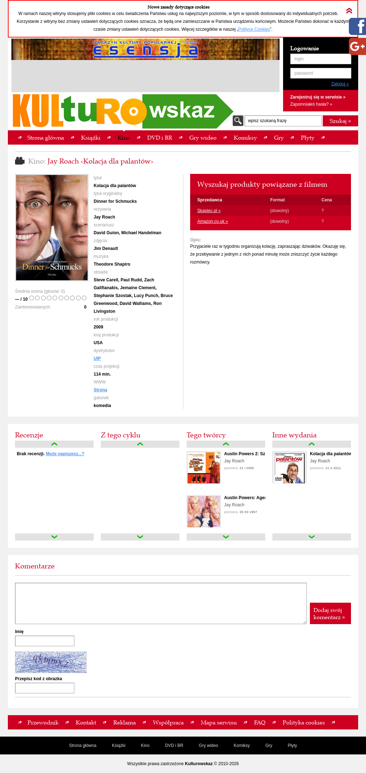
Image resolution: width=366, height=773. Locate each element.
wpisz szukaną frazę (267, 120)
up (54, 444)
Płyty (292, 745)
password (304, 73)
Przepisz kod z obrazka (38, 678)
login (299, 58)
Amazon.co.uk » (212, 221)
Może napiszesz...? (65, 453)
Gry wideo (208, 745)
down (54, 537)
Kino (145, 745)
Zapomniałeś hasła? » (311, 104)
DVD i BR (174, 745)
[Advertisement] (145, 77)
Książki (118, 745)
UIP (97, 358)
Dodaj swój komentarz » (329, 613)
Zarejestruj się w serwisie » (318, 97)
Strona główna (83, 745)
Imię (19, 631)
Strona (100, 389)
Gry (268, 745)
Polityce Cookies (254, 29)
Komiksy (242, 745)
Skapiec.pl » (209, 210)
